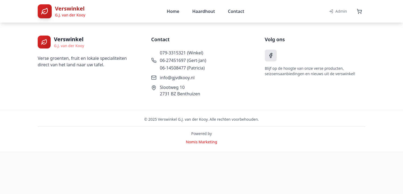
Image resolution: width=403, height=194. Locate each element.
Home (173, 11)
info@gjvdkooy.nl (177, 78)
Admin (338, 11)
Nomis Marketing (201, 141)
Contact (236, 11)
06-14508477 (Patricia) (182, 68)
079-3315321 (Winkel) (181, 53)
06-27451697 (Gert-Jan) (183, 60)
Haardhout (203, 11)
